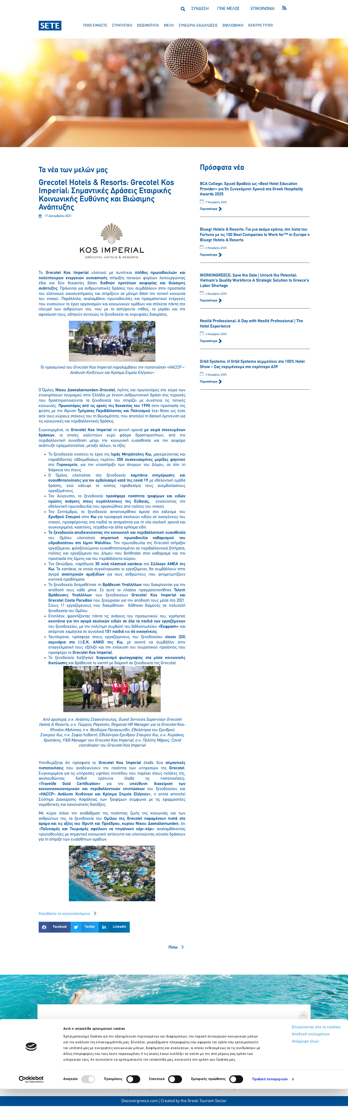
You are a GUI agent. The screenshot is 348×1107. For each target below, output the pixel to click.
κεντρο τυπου (260, 26)
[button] (183, 9)
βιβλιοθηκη (233, 26)
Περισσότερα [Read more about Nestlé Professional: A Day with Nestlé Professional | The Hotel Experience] (209, 341)
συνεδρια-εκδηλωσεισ (198, 26)
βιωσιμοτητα (148, 26)
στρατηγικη (122, 26)
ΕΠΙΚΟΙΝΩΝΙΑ (263, 9)
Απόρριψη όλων (287, 1060)
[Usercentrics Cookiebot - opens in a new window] (31, 1097)
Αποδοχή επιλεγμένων (293, 1053)
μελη (169, 26)
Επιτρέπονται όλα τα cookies (298, 1045)
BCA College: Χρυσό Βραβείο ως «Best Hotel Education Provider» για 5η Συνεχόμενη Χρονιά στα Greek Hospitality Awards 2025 (251, 189)
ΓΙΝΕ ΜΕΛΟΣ (228, 9)
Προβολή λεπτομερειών (270, 1097)
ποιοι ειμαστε (95, 26)
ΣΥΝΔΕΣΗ (200, 9)
